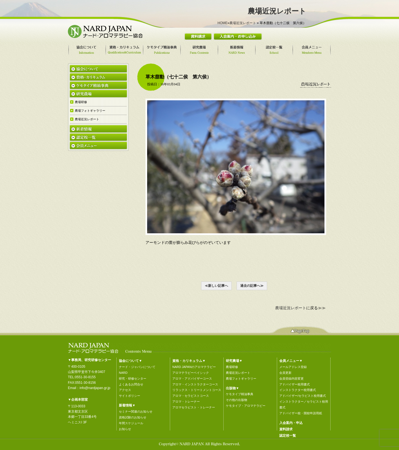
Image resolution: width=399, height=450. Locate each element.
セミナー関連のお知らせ (135, 411)
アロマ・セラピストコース (190, 395)
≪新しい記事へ (216, 286)
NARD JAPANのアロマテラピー (194, 367)
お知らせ (125, 429)
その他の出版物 (236, 400)
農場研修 (232, 367)
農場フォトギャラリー (241, 378)
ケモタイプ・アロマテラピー (245, 405)
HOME (222, 23)
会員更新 (285, 372)
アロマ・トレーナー (186, 401)
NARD (123, 372)
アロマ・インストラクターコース (195, 384)
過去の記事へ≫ (252, 286)
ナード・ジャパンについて (137, 367)
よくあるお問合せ (131, 384)
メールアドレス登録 (293, 367)
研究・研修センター (132, 378)
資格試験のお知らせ (132, 417)
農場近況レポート (242, 23)
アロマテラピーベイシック (190, 372)
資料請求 (286, 429)
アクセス (125, 390)
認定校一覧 (287, 436)
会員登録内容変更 (291, 378)
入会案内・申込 (291, 423)
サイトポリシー (129, 395)
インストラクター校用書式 (297, 390)
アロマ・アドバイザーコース (192, 378)
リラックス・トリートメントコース (196, 390)
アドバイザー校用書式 (294, 384)
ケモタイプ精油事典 (239, 394)
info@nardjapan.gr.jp (95, 388)
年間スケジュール (131, 423)
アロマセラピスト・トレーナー (193, 407)
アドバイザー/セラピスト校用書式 (302, 395)
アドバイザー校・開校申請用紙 (300, 413)
